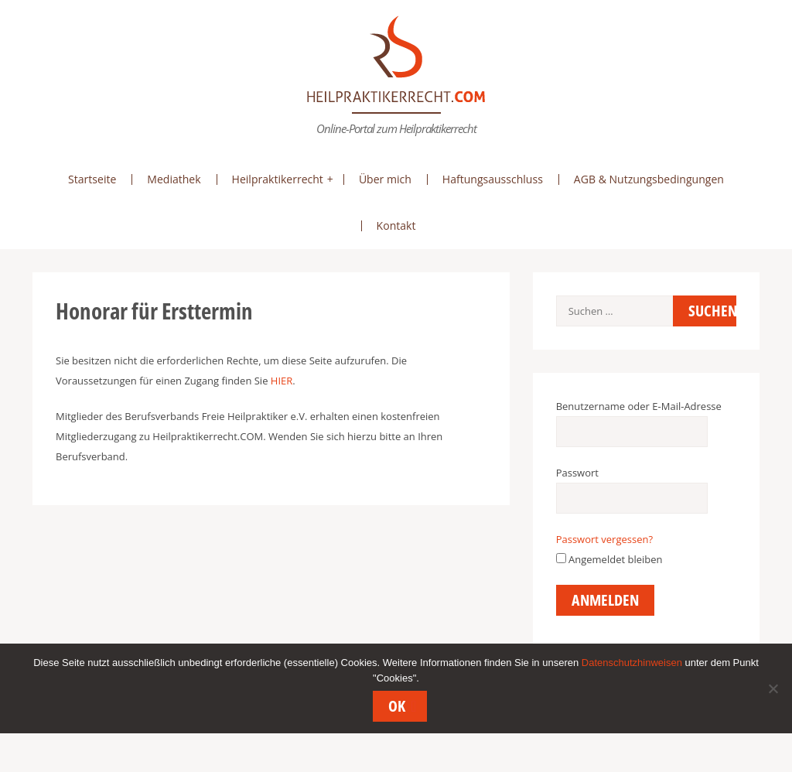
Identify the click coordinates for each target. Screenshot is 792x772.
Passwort (577, 473)
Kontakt (396, 225)
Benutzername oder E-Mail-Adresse (639, 406)
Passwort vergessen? (604, 539)
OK (396, 705)
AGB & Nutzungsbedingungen (649, 179)
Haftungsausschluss (492, 179)
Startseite (92, 179)
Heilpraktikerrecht (277, 179)
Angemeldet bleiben (609, 559)
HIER (281, 381)
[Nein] (772, 688)
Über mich (385, 179)
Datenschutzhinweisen (632, 662)
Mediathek (173, 179)
